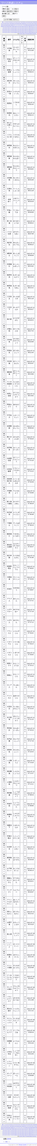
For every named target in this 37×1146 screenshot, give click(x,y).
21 (25, 22)
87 (35, 25)
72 (16, 25)
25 (30, 22)
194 (20, 33)
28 (33, 22)
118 (12, 27)
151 (34, 29)
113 (3, 27)
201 (32, 33)
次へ (36, 33)
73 (17, 25)
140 (15, 29)
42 (15, 23)
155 (6, 30)
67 (10, 25)
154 (5, 30)
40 (12, 23)
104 (22, 26)
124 (22, 27)
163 (20, 30)
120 (15, 27)
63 (5, 25)
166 (25, 30)
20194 (9, 1139)
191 (34, 32)
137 (10, 29)
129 (31, 27)
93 (6, 26)
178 (12, 32)
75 (20, 25)
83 (30, 25)
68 (11, 25)
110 (32, 26)
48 (22, 23)
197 (25, 33)
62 (4, 25)
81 (27, 25)
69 (12, 25)
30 (36, 22)
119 (13, 27)
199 (28, 33)
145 (24, 29)
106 (25, 26)
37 (9, 23)
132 (36, 27)
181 (17, 32)
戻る (6, 1141)
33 (4, 23)
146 (25, 29)
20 (23, 22)
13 (15, 22)
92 (5, 26)
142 (18, 29)
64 (6, 25)
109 (31, 26)
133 (3, 29)
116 (8, 27)
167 (27, 30)
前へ (3, 22)
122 (18, 27)
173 (3, 32)
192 (36, 32)
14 (16, 22)
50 (25, 23)
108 (29, 26)
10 (11, 22)
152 (36, 29)
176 (8, 32)
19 (22, 22)
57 (33, 23)
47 (21, 23)
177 (10, 32)
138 (12, 29)
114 (5, 27)
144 (22, 29)
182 (18, 32)
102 (19, 26)
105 (24, 26)
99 (13, 26)
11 (12, 22)
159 (13, 30)
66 (9, 25)
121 (17, 27)
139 (13, 29)
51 (26, 23)
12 (14, 22)
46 (20, 23)
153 (3, 30)
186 (25, 32)
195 (21, 33)
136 (8, 29)
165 (24, 30)
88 (36, 25)
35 (6, 23)
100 (15, 26)
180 (15, 32)
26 (31, 22)
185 (24, 32)
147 (27, 29)
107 (27, 26)
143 (20, 29)
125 (24, 27)
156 (8, 30)
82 (28, 25)
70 (14, 25)
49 (23, 23)
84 (31, 25)
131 (34, 27)
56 (32, 23)
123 (20, 27)
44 (17, 23)
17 (20, 22)
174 (5, 32)
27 (32, 22)
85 (32, 25)
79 (25, 25)
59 (36, 23)
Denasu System (23, 1144)
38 (10, 23)
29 (35, 22)
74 (18, 25)
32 (2, 23)
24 (28, 22)
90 (2, 26)
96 (10, 26)
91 (4, 26)
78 (23, 25)
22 (26, 22)
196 (23, 33)
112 (36, 26)
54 (30, 23)
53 (28, 23)
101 (17, 26)
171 (34, 30)
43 (16, 23)
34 (5, 23)
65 (7, 25)
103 (20, 26)
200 (30, 33)
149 (31, 29)
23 (27, 22)
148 (29, 29)
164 (22, 30)
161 (17, 30)
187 (27, 32)
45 (18, 23)
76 (21, 25)
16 (18, 22)
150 (32, 29)
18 (21, 22)
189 (31, 32)
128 (29, 27)
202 (34, 33)
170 (32, 30)
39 (11, 23)
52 (27, 23)
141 (17, 29)
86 (33, 25)
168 (29, 30)
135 (6, 29)
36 (7, 23)
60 (1, 25)
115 (6, 27)
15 (17, 22)
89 (1, 26)
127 (27, 27)
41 (14, 23)
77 (22, 25)
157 (10, 30)
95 (8, 26)
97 (11, 26)
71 (15, 25)
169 (31, 30)
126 (25, 27)
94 (7, 26)
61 (2, 25)
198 (27, 33)
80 (26, 25)
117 (10, 27)
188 (29, 32)
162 (18, 30)
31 (1, 23)
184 (22, 32)
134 (5, 29)
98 (12, 26)
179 (13, 32)
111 (34, 26)
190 (32, 32)
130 (32, 27)
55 (31, 23)
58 (35, 23)
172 (36, 30)
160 (15, 30)
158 (12, 30)
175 (6, 32)
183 (20, 32)
